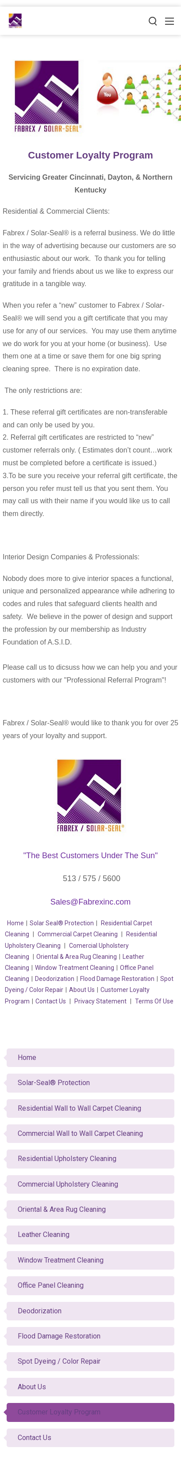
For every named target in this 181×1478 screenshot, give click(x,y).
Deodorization (54, 978)
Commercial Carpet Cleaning (78, 934)
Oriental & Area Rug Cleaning (76, 956)
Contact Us (50, 1001)
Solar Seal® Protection (62, 923)
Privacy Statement (100, 1001)
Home (15, 923)
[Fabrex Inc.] (15, 20)
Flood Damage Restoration (117, 978)
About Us (82, 989)
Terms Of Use (154, 1001)
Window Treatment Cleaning (74, 967)
